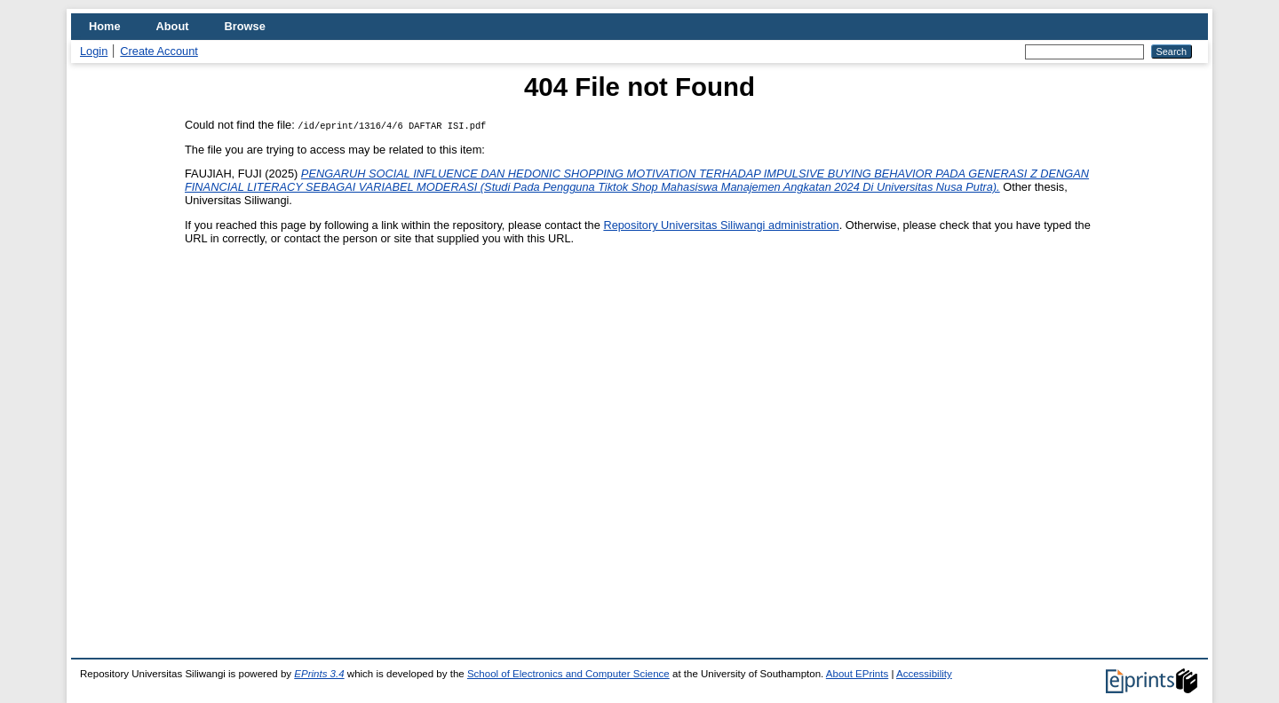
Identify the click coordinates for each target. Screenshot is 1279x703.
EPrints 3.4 (319, 673)
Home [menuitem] (105, 26)
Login (93, 51)
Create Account (159, 51)
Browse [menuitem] (245, 26)
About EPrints (857, 673)
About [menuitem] (172, 26)
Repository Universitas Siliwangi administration (720, 225)
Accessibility (924, 673)
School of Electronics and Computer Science (568, 673)
